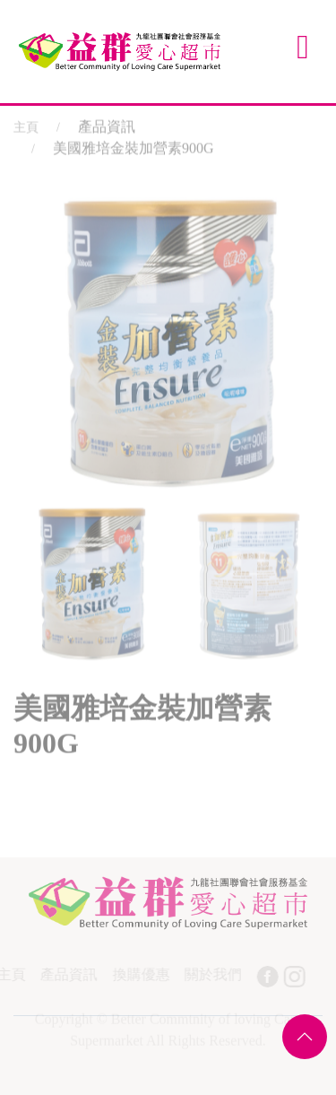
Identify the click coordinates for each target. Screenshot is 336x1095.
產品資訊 (68, 974)
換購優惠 (139, 974)
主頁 (26, 125)
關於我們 (211, 974)
